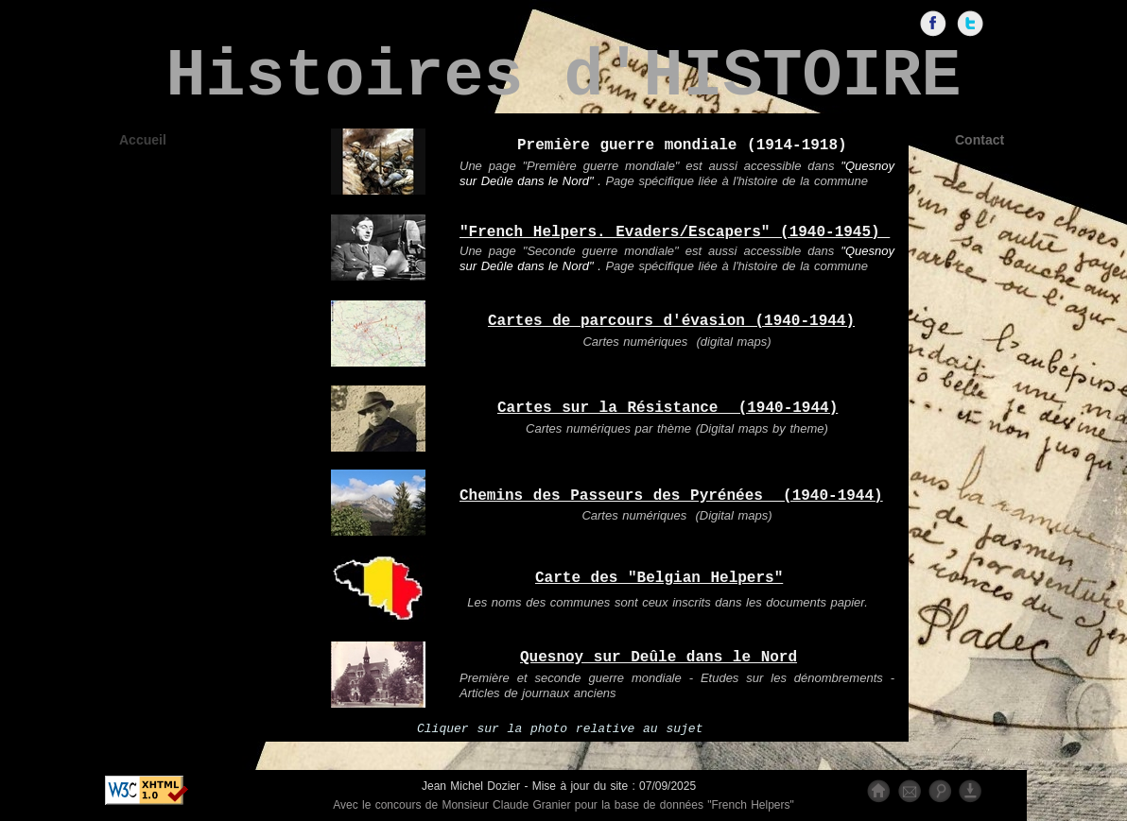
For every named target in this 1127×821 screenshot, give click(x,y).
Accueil (142, 139)
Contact (979, 139)
